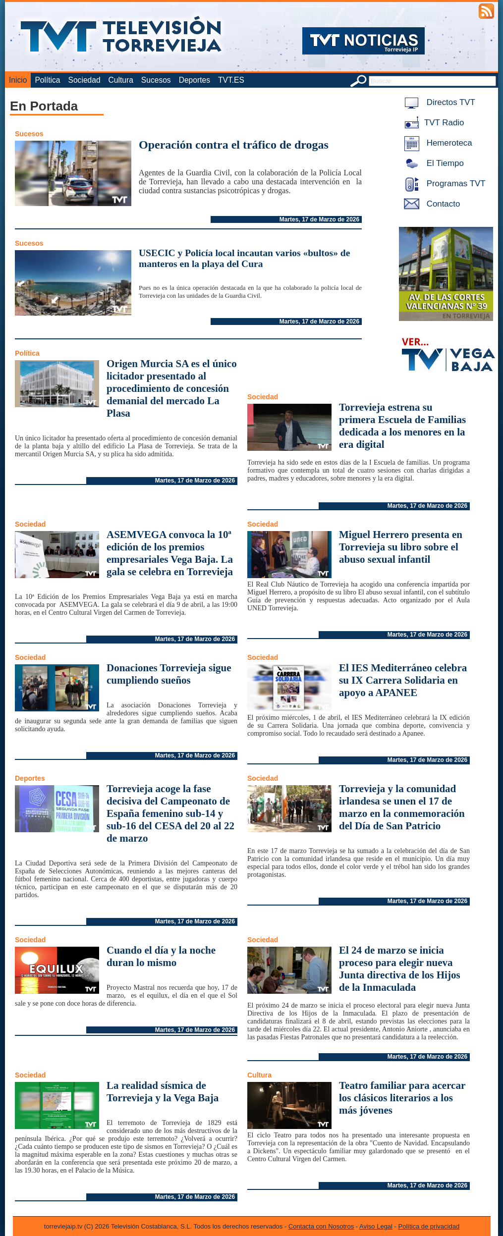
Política (47, 80)
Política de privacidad (429, 1226)
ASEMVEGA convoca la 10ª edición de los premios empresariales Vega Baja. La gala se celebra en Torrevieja (170, 553)
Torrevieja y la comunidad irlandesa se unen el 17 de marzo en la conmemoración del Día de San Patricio (402, 807)
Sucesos (156, 80)
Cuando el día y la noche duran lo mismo (161, 956)
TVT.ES (231, 80)
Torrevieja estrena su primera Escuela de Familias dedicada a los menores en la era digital (402, 425)
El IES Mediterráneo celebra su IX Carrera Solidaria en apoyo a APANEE (403, 680)
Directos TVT (437, 102)
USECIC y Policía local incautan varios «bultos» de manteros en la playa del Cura (244, 258)
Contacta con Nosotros (321, 1226)
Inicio (18, 80)
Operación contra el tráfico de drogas (234, 144)
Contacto (430, 204)
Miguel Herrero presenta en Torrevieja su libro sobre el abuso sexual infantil (400, 547)
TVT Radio (432, 122)
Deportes (194, 80)
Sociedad (84, 80)
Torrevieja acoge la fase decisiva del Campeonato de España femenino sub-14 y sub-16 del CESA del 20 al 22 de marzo (170, 813)
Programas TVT (443, 183)
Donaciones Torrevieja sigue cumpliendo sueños (169, 674)
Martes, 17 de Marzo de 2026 (319, 219)
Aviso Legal (375, 1226)
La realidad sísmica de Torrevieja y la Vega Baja (163, 1091)
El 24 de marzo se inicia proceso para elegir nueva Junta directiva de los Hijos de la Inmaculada (399, 968)
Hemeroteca (436, 143)
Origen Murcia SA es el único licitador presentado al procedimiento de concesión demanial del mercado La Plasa (172, 388)
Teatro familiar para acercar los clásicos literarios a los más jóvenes (402, 1097)
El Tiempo (432, 163)
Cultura (121, 80)
